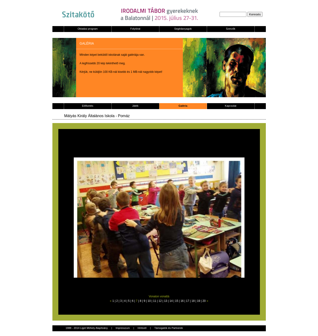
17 (187, 301)
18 (192, 301)
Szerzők (230, 28)
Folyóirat (135, 28)
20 (204, 301)
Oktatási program (87, 28)
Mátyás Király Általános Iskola (89, 116)
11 (154, 301)
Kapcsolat (230, 105)
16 (182, 301)
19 (198, 301)
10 (149, 301)
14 (171, 301)
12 (160, 301)
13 (165, 301)
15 (176, 301)
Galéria (183, 105)
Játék (135, 105)
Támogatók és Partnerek (168, 328)
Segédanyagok (183, 28)
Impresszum (122, 328)
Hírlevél (142, 328)
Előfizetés (87, 105)
